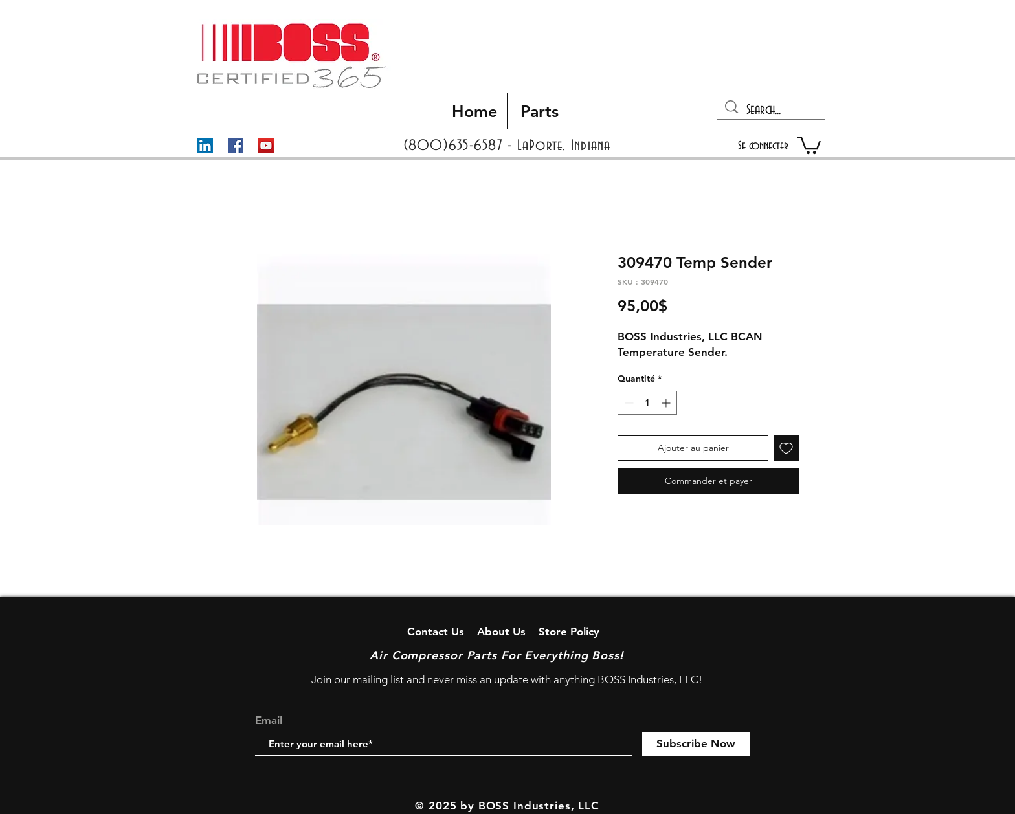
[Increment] (667, 402)
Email (268, 720)
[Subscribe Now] (696, 744)
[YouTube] (266, 145)
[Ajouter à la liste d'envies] (786, 448)
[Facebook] (235, 145)
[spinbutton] (647, 402)
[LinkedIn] (205, 145)
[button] (809, 144)
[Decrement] (627, 402)
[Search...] (772, 110)
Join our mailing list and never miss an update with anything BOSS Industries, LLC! (506, 679)
